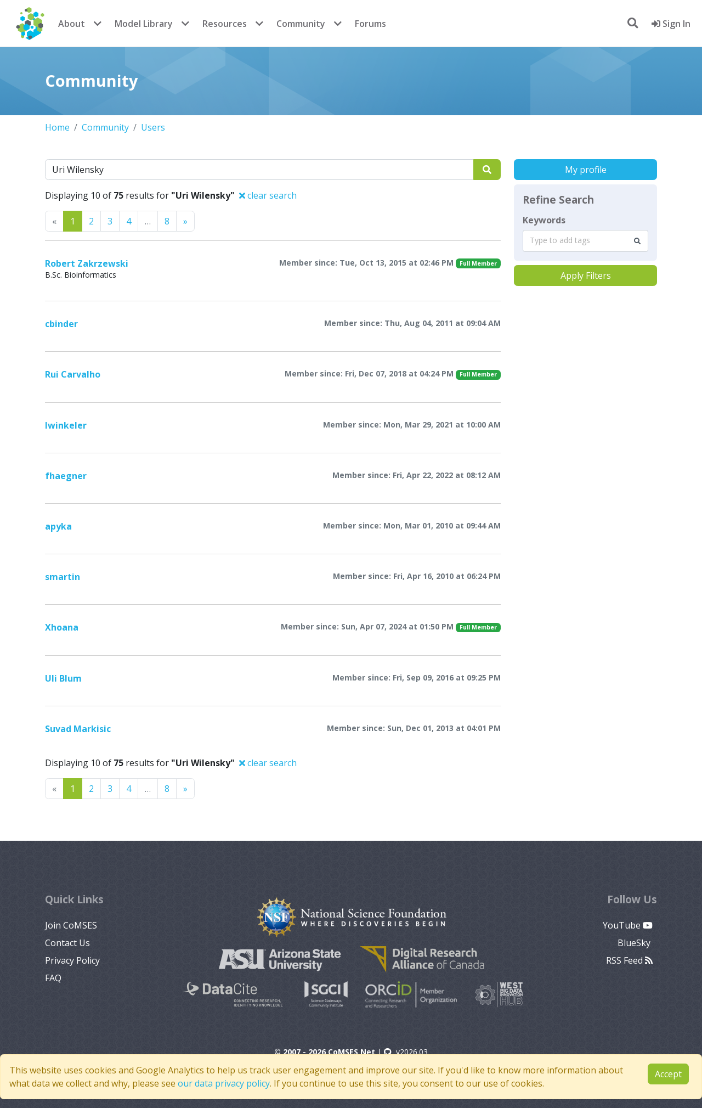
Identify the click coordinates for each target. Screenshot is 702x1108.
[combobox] (585, 241)
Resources (224, 24)
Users (153, 127)
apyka (58, 526)
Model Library (144, 24)
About (71, 24)
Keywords (544, 220)
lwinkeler (66, 425)
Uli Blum (63, 678)
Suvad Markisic (78, 729)
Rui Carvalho (72, 374)
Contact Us (67, 943)
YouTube (628, 925)
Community (300, 24)
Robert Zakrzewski (86, 263)
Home (57, 127)
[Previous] (185, 221)
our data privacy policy (224, 1083)
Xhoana (61, 627)
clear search (268, 195)
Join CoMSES (71, 925)
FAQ (53, 978)
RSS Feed (629, 960)
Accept (668, 1074)
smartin (62, 577)
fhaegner (66, 476)
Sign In (671, 24)
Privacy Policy (72, 960)
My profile (586, 170)
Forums (370, 24)
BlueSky (635, 943)
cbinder (61, 324)
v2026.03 (406, 1052)
